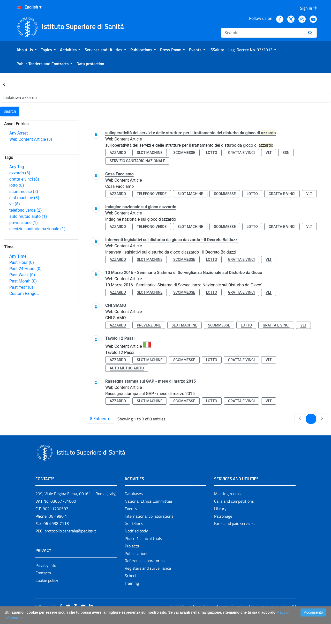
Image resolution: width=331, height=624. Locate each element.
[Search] (262, 33)
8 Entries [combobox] (102, 419)
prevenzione (23, 222)
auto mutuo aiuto (28, 216)
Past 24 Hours (25, 268)
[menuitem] (26, 49)
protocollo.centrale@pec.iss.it (70, 531)
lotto (16, 185)
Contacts (43, 573)
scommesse (23, 191)
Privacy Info (45, 565)
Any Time (17, 256)
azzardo (19, 172)
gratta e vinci (24, 179)
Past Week (22, 274)
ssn (286, 153)
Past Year (21, 287)
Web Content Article (30, 139)
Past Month (23, 281)
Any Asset (18, 133)
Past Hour (21, 262)
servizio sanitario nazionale (37, 228)
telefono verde (25, 210)
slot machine (24, 197)
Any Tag (16, 166)
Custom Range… (24, 293)
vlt (14, 204)
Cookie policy (46, 580)
